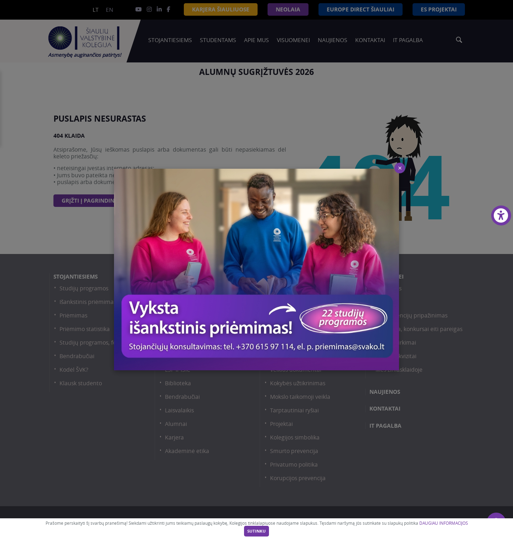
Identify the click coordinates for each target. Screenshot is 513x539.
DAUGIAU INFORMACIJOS (443, 523)
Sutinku (256, 531)
